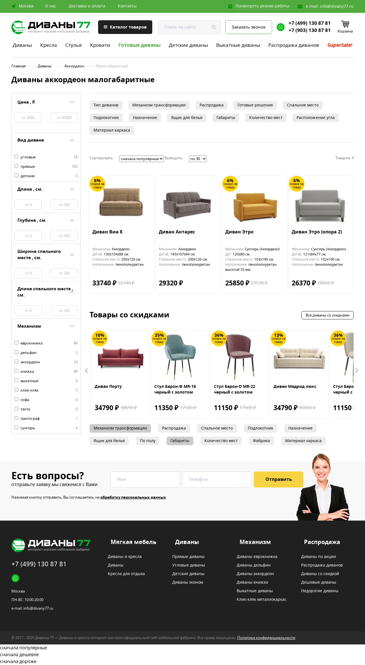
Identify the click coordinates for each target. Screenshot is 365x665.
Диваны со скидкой (320, 574)
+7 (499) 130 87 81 (310, 23)
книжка (46, 371)
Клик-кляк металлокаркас (262, 599)
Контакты (127, 6)
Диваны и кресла (125, 556)
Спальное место (303, 105)
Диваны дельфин (254, 565)
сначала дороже (182, 661)
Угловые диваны (188, 565)
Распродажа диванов (293, 45)
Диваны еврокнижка (257, 556)
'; (141, 159)
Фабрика (261, 441)
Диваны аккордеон (255, 574)
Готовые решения (255, 105)
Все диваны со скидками (327, 315)
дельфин (46, 352)
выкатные (46, 381)
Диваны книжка (252, 582)
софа (46, 399)
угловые (46, 157)
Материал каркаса (112, 130)
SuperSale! (339, 45)
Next (356, 371)
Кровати (100, 45)
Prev (87, 371)
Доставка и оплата (87, 6)
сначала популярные (182, 647)
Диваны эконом (187, 582)
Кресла (48, 45)
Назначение (145, 118)
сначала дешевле (182, 654)
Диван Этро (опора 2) (317, 232)
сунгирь (46, 428)
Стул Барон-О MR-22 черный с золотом (234, 389)
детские (46, 176)
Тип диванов (106, 105)
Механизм (255, 542)
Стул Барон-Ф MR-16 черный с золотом (175, 389)
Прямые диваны (188, 556)
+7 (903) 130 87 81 (310, 30)
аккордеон (46, 362)
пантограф (46, 418)
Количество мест (266, 118)
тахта (46, 409)
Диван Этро (239, 232)
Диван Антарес (177, 232)
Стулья (73, 45)
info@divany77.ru (337, 6)
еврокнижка (46, 343)
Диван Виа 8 (107, 232)
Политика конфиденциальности (266, 637)
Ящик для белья (186, 118)
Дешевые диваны (318, 582)
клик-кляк (46, 390)
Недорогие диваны (319, 591)
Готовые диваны (139, 45)
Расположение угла (316, 118)
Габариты (225, 118)
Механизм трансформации (159, 105)
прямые (46, 166)
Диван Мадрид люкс (294, 387)
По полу (147, 441)
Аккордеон (74, 66)
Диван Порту (108, 387)
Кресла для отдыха (126, 574)
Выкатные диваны (238, 45)
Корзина (345, 31)
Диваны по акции (318, 556)
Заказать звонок (249, 27)
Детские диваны (188, 45)
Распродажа (212, 105)
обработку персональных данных (133, 497)
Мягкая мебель (133, 542)
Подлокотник (106, 118)
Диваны (22, 45)
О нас (50, 6)
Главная (18, 66)
